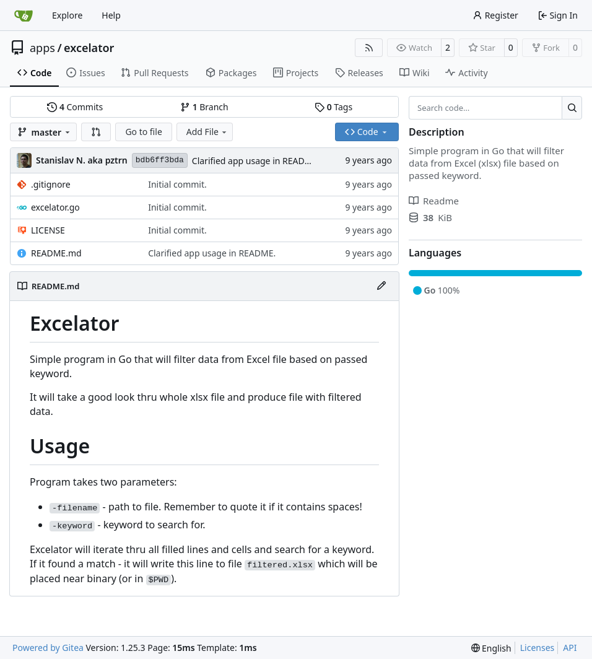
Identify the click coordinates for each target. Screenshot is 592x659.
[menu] (491, 648)
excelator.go (55, 207)
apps (42, 47)
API (570, 647)
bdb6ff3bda (160, 160)
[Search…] (572, 108)
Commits (75, 107)
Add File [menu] (207, 131)
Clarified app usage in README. (256, 161)
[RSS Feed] (369, 47)
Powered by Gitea (48, 647)
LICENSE (48, 230)
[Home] (23, 15)
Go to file (143, 131)
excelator (89, 47)
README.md (56, 253)
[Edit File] (381, 286)
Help (111, 15)
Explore (67, 15)
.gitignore (51, 184)
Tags (333, 107)
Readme (434, 200)
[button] (96, 132)
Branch (204, 107)
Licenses (537, 647)
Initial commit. (177, 184)
